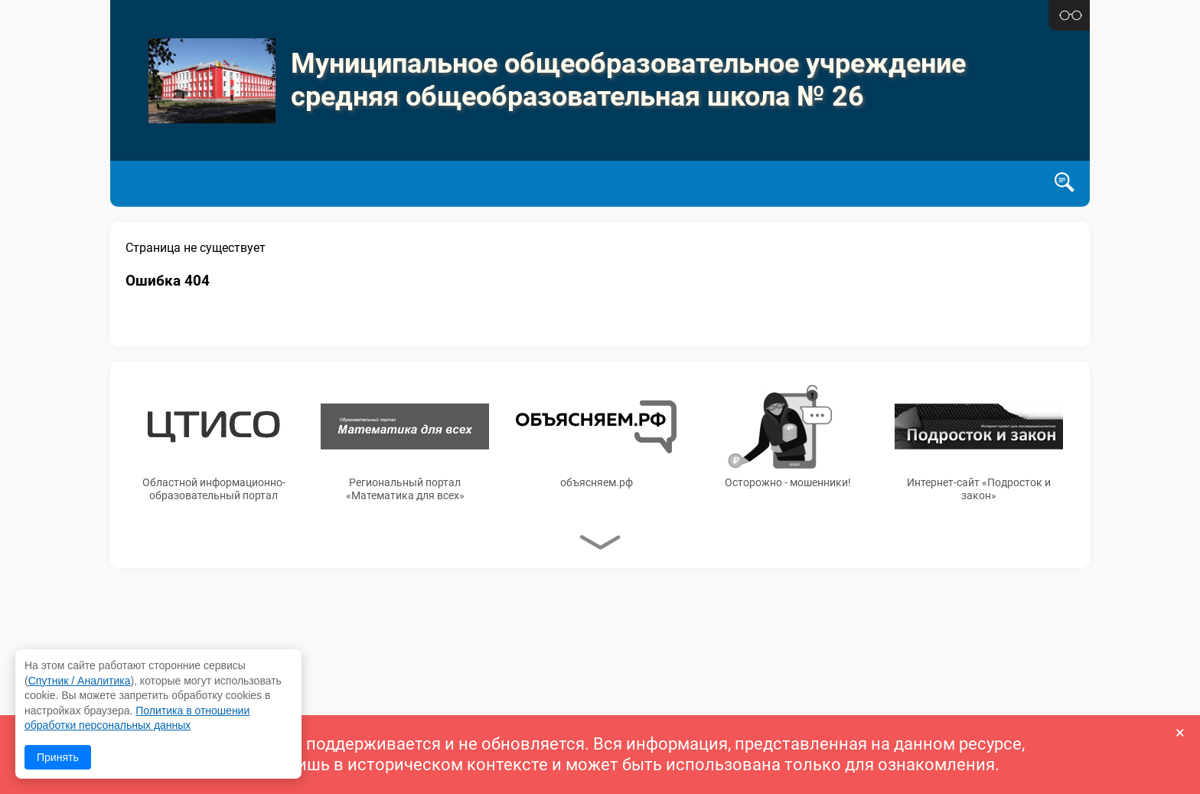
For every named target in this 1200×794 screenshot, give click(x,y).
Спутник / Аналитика (79, 681)
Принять (58, 757)
